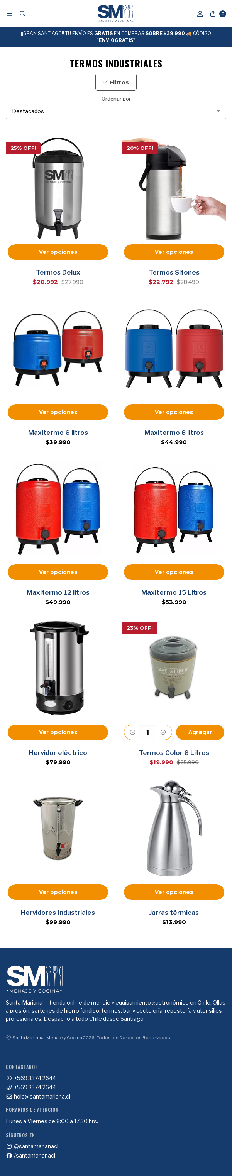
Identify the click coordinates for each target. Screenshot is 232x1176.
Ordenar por (116, 107)
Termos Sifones (174, 272)
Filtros (115, 82)
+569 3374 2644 (31, 1078)
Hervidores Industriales (58, 912)
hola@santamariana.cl (38, 1096)
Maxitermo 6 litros (58, 432)
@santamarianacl (32, 1146)
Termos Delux (58, 272)
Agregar (200, 732)
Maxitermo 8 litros (174, 432)
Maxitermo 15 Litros (174, 592)
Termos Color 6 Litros (174, 753)
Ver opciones (58, 252)
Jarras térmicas (174, 912)
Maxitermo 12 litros (58, 592)
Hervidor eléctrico (58, 753)
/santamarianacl (30, 1155)
